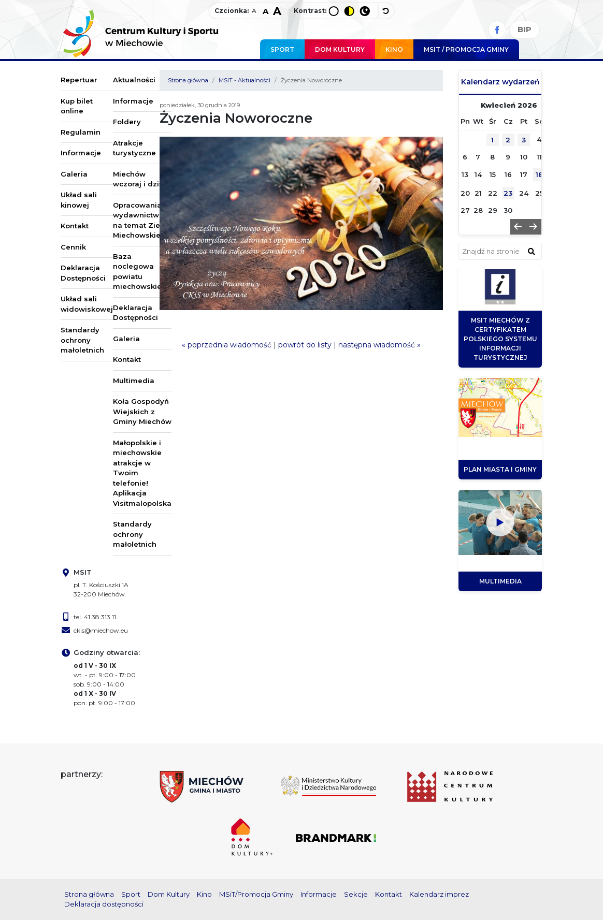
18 (539, 174)
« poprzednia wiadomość (226, 344)
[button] (518, 227)
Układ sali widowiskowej (87, 304)
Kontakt (75, 226)
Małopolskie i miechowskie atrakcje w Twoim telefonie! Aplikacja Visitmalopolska (142, 473)
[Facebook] (497, 30)
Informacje (81, 153)
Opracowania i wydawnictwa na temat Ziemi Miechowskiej (141, 220)
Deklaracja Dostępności (83, 273)
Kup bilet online (77, 106)
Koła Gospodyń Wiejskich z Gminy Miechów (142, 411)
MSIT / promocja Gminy (466, 49)
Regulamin (81, 132)
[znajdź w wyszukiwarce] (531, 251)
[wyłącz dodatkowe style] (386, 11)
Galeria (74, 174)
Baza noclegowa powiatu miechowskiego (142, 271)
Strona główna (188, 80)
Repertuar (79, 80)
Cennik (73, 247)
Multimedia (133, 380)
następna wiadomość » (379, 344)
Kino (394, 49)
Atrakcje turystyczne (134, 148)
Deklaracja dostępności (103, 904)
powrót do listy (305, 344)
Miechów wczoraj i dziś (138, 179)
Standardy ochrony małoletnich (82, 340)
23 (508, 193)
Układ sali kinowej (79, 200)
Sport (282, 49)
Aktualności (134, 80)
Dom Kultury (340, 49)
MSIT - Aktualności (244, 80)
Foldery (127, 122)
